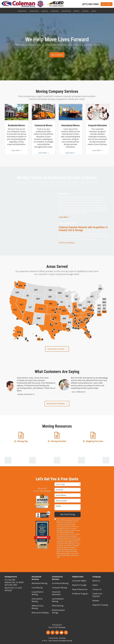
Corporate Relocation (56, 593)
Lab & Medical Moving (58, 600)
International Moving (37, 600)
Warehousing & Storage (58, 611)
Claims (95, 585)
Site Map (62, 638)
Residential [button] (22, 10)
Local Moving (37, 587)
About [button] (93, 10)
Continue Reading (67, 242)
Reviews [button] (85, 10)
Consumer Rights (79, 580)
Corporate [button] (54, 10)
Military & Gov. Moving (38, 606)
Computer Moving (59, 587)
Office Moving (57, 605)
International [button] (65, 10)
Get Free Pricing (67, 514)
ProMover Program (80, 593)
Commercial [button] (34, 10)
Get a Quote (106, 4)
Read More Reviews (57, 403)
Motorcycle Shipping (40, 612)
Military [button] (76, 10)
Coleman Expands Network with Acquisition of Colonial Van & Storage (83, 229)
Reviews (95, 600)
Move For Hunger (79, 585)
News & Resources (80, 589)
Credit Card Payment (97, 594)
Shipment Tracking (100, 605)
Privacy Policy (66, 553)
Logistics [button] (44, 10)
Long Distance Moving (37, 593)
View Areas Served (57, 349)
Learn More (64, 217)
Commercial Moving (60, 583)
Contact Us (96, 589)
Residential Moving (39, 583)
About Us (96, 580)
